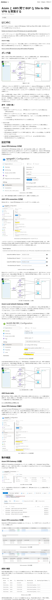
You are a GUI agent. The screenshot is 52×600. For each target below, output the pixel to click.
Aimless (4, 2)
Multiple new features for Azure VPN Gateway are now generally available (19, 31)
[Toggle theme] (8, 2)
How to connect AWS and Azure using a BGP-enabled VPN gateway (18, 48)
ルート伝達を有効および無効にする (10, 402)
